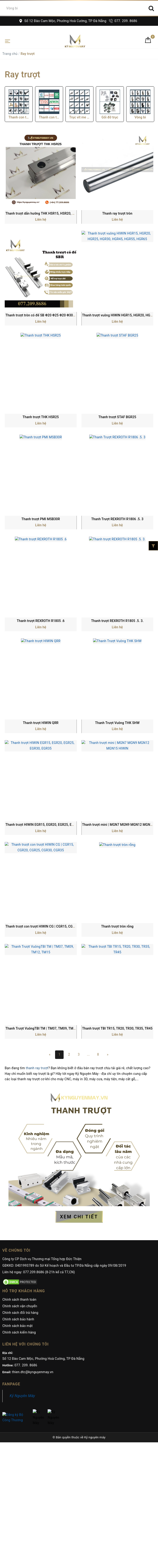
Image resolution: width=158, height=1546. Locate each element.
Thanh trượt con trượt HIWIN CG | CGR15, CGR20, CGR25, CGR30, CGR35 (60, 926)
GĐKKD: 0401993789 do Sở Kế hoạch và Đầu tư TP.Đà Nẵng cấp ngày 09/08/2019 (64, 1265)
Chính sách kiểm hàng (19, 1332)
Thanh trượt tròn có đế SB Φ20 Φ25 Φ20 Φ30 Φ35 (42, 315)
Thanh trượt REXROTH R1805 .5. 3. (117, 621)
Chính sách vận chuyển (19, 1306)
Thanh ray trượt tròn (117, 213)
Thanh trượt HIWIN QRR (40, 723)
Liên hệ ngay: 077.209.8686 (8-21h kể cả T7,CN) (38, 1272)
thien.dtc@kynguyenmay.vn (32, 1372)
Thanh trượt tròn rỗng (117, 926)
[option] (19, 104)
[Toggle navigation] (7, 40)
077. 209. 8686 (123, 21)
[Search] (151, 8)
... (88, 1054)
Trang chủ (9, 54)
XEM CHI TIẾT (79, 1217)
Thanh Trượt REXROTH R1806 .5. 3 (117, 519)
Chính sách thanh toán (19, 1299)
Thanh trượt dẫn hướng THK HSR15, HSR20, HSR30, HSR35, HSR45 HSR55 (61, 213)
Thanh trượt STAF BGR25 (117, 417)
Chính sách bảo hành (18, 1319)
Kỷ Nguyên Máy (22, 1396)
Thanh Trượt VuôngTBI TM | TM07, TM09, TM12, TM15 (46, 1028)
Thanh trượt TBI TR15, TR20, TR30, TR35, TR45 (117, 1028)
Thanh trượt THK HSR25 (41, 417)
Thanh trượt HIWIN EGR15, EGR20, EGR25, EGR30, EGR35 (48, 824)
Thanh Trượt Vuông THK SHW (117, 723)
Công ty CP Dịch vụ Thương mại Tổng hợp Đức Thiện (41, 1259)
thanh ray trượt (37, 1068)
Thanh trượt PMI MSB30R (40, 519)
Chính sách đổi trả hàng (20, 1313)
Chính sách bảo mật (17, 1326)
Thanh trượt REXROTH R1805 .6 (41, 621)
